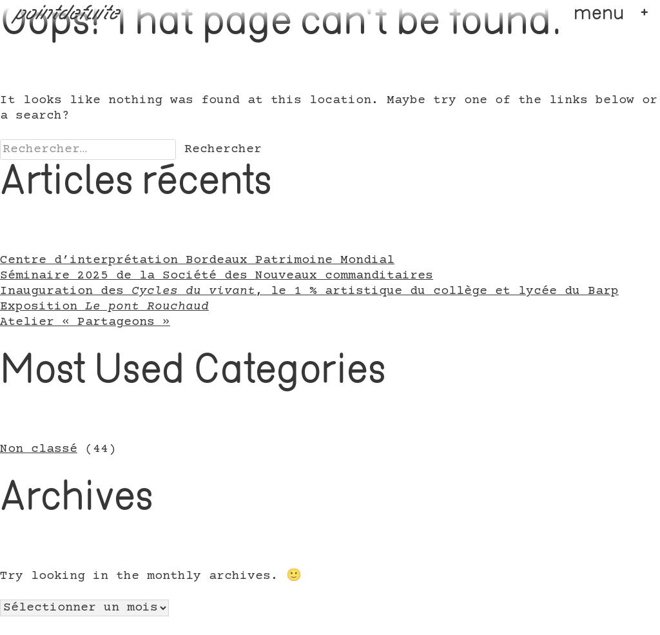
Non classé (38, 449)
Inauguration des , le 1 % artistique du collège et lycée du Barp (309, 291)
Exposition (104, 307)
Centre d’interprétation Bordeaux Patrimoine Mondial (197, 260)
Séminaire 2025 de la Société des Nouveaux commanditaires (216, 276)
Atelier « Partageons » (85, 322)
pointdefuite (68, 14)
